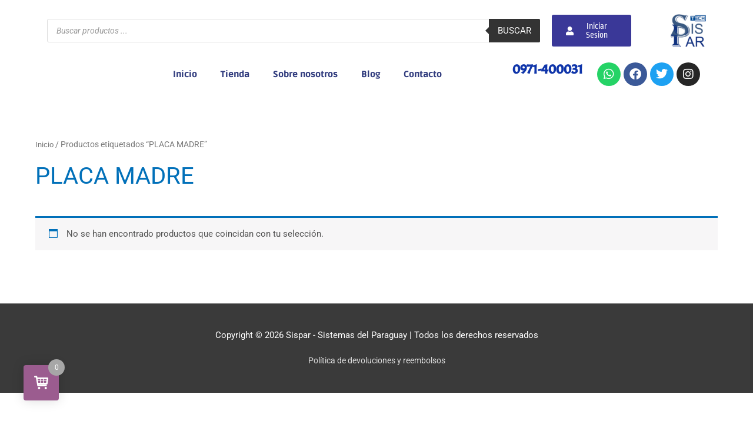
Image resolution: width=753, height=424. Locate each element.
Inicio (185, 74)
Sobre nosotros (305, 74)
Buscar (514, 30)
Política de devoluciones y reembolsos (377, 360)
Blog (370, 74)
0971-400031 (545, 69)
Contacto (423, 74)
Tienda (235, 74)
